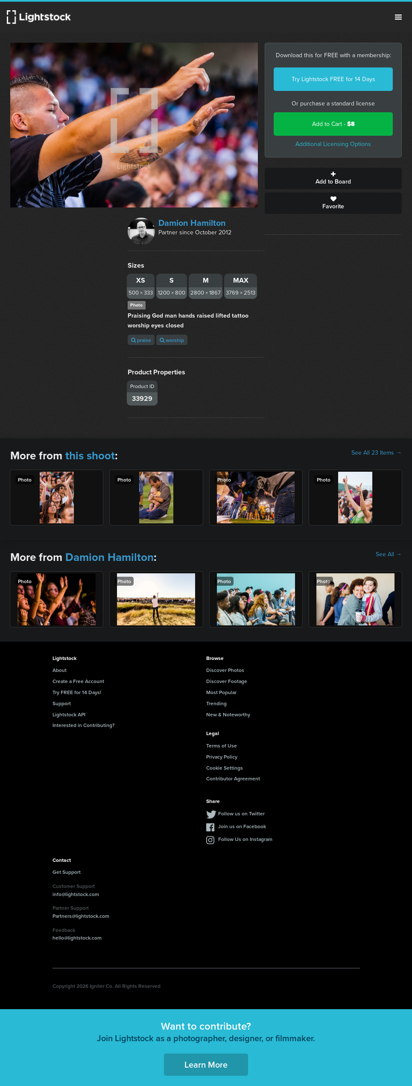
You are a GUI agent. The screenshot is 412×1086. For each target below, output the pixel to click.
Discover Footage (226, 681)
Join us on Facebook (242, 826)
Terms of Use (221, 745)
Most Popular (221, 692)
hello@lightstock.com (77, 937)
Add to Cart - (333, 124)
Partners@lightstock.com (81, 916)
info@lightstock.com (76, 894)
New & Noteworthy (228, 714)
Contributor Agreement (233, 778)
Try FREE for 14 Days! (77, 692)
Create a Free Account (78, 681)
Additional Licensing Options (333, 144)
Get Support (67, 872)
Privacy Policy (221, 756)
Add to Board (333, 178)
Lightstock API (69, 714)
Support (62, 703)
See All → (389, 554)
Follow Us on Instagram (245, 839)
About (60, 670)
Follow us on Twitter (241, 813)
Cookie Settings (224, 767)
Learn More (206, 1064)
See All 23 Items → (376, 453)
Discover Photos (225, 670)
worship (172, 340)
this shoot (90, 455)
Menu (398, 17)
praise (141, 340)
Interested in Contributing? (84, 725)
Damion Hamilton (192, 222)
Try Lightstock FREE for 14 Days (333, 79)
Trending (216, 703)
